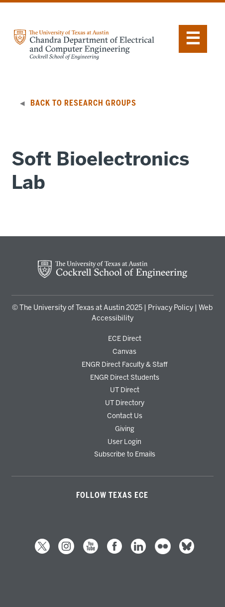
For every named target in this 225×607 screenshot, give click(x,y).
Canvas (124, 351)
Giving (124, 429)
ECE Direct (124, 338)
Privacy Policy (170, 308)
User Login (124, 442)
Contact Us (124, 416)
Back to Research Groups (83, 103)
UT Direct (124, 390)
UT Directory (124, 403)
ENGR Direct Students (124, 377)
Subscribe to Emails (124, 454)
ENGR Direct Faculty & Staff (125, 364)
